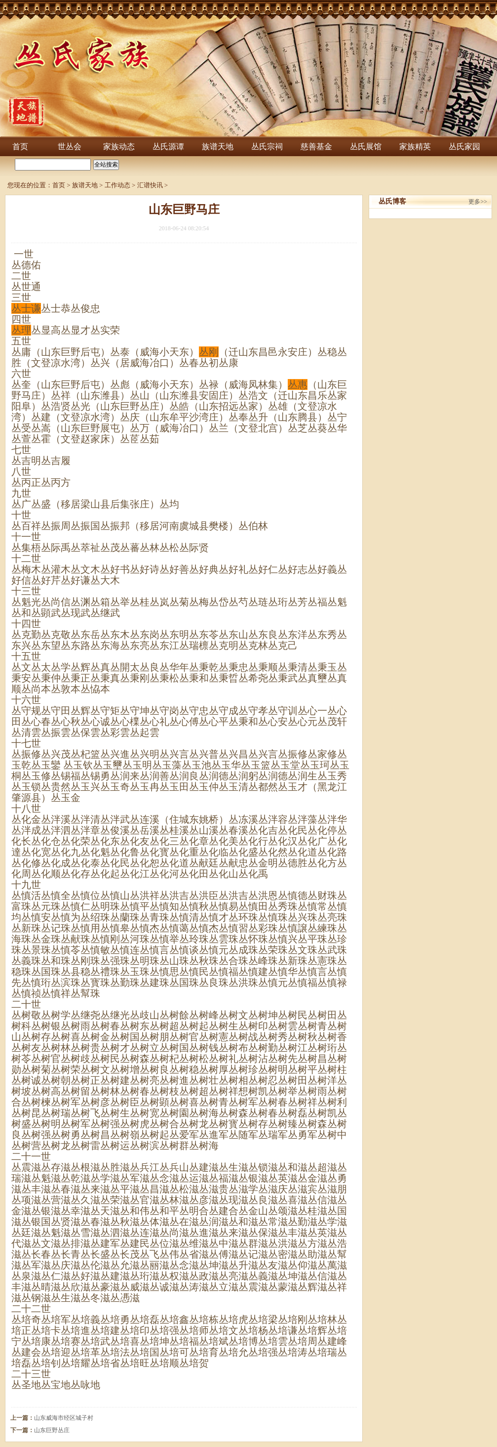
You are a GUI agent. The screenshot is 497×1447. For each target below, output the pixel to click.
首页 (20, 146)
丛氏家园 (464, 146)
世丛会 (69, 146)
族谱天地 (217, 146)
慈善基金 (316, 146)
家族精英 (415, 146)
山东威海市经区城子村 (63, 1417)
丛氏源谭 (168, 146)
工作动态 (117, 185)
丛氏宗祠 (267, 146)
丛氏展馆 (366, 146)
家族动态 (119, 146)
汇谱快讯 (150, 185)
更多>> (477, 201)
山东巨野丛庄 (52, 1430)
